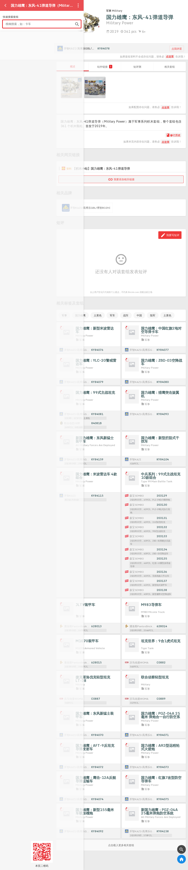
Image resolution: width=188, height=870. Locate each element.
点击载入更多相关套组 (121, 845)
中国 (139, 315)
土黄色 (98, 315)
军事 (64, 315)
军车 (112, 315)
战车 (125, 315)
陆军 (152, 315)
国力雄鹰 (80, 315)
